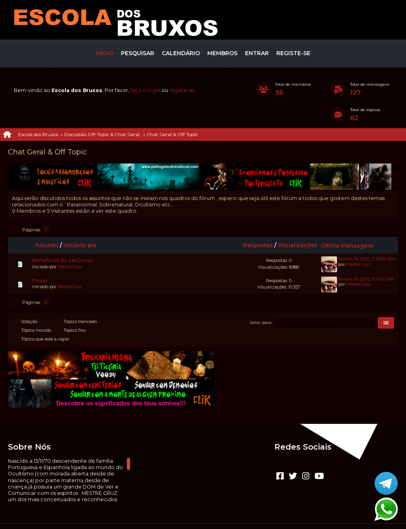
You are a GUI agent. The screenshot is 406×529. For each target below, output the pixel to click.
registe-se (182, 90)
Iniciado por (80, 245)
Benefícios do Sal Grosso (63, 260)
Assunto (46, 245)
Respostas (258, 245)
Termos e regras (212, 511)
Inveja (39, 280)
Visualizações (297, 245)
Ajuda (181, 511)
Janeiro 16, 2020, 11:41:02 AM (366, 279)
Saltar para (260, 322)
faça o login (145, 90)
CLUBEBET (193, 505)
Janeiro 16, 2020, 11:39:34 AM (366, 259)
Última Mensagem (350, 245)
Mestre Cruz (69, 266)
